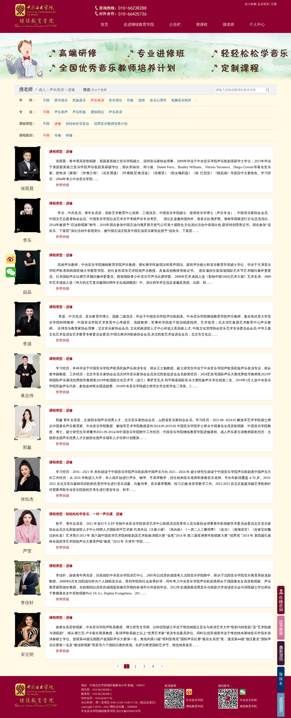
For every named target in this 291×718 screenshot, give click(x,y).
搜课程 (202, 24)
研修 (69, 135)
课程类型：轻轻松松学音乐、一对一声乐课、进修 (86, 514)
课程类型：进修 (61, 151)
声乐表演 (97, 100)
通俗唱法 (97, 112)
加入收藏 (250, 4)
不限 (46, 100)
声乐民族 (79, 112)
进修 (57, 124)
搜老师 (228, 24)
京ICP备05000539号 (128, 711)
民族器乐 (79, 100)
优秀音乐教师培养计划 (110, 124)
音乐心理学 (158, 100)
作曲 (130, 100)
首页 (104, 24)
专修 (57, 135)
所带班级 (62, 185)
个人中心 (257, 24)
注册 (274, 4)
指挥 (141, 100)
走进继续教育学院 (139, 24)
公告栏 (175, 24)
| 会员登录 (262, 4)
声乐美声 (61, 112)
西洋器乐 (61, 100)
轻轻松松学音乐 (77, 124)
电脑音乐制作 (181, 100)
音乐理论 (115, 100)
